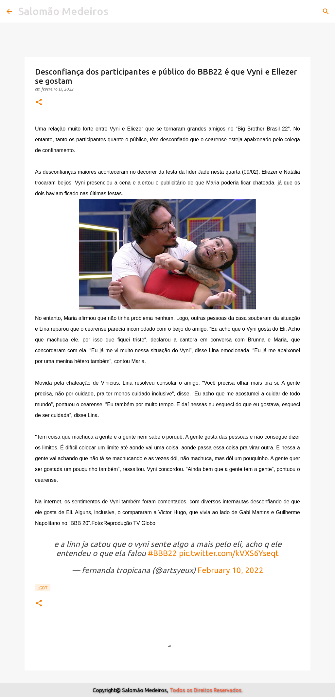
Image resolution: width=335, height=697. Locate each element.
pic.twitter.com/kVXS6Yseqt (229, 553)
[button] (39, 102)
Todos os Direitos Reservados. (205, 690)
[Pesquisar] (326, 11)
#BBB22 (162, 553)
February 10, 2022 (230, 570)
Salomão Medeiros (63, 11)
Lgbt (43, 587)
